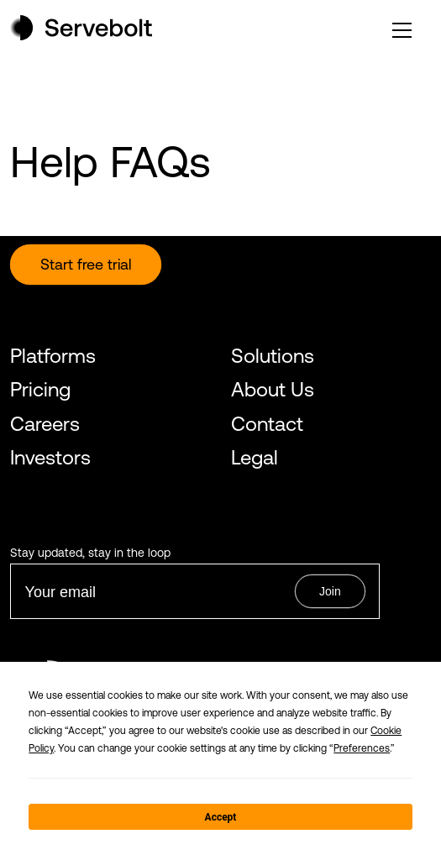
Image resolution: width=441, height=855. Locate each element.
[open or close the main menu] (402, 30)
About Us (272, 389)
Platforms (53, 355)
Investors (50, 457)
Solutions (272, 355)
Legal (254, 457)
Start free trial (85, 264)
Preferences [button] (361, 748)
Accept (221, 817)
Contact (267, 423)
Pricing (40, 389)
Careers (45, 423)
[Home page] (81, 35)
